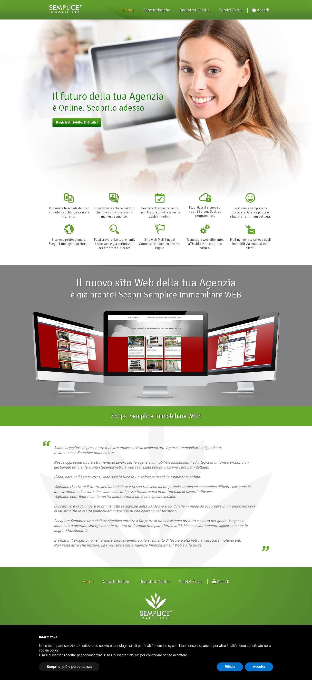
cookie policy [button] (48, 650)
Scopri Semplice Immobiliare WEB (156, 416)
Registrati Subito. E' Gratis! (77, 122)
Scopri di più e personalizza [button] (69, 667)
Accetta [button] (259, 667)
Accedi (260, 10)
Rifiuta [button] (230, 667)
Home (128, 10)
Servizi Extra (230, 10)
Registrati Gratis (195, 10)
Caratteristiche (156, 10)
